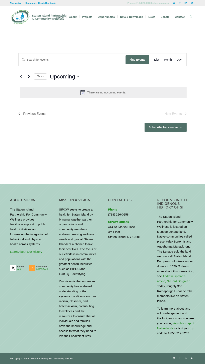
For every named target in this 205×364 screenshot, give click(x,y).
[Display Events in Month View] (168, 59)
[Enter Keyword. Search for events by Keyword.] (72, 59)
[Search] (191, 17)
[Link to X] (174, 3)
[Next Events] (28, 76)
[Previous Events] (20, 76)
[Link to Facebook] (180, 3)
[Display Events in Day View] (179, 59)
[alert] (103, 92)
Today (40, 76)
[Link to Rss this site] (192, 3)
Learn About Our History (26, 251)
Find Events (137, 59)
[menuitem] (16, 3)
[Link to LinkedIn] (186, 3)
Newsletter (15, 3)
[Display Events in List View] (156, 59)
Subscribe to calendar (163, 127)
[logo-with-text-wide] (38, 17)
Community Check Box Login (40, 3)
